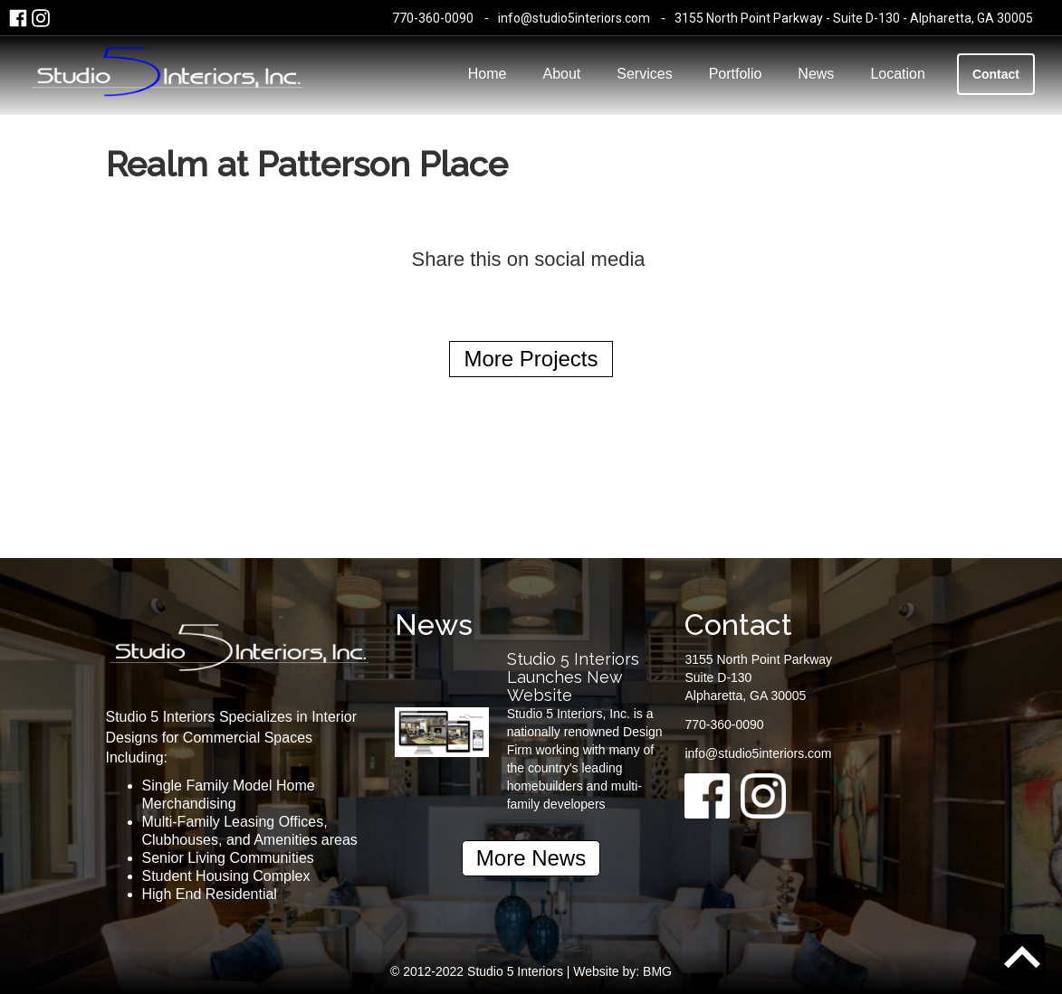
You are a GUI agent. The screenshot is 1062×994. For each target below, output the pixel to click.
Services (644, 73)
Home (487, 73)
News (816, 73)
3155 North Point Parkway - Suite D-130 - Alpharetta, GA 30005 (854, 18)
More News (531, 858)
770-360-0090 (433, 18)
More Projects (531, 358)
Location (897, 73)
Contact (995, 74)
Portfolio (735, 73)
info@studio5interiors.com (574, 18)
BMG (657, 971)
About (561, 73)
